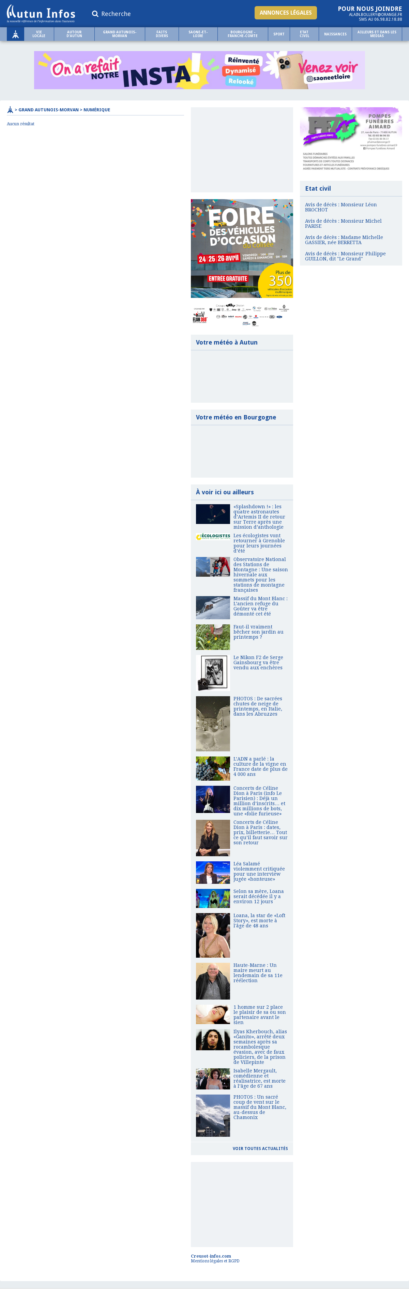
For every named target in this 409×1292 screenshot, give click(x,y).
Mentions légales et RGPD (215, 1261)
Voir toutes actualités (260, 1148)
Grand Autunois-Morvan (119, 34)
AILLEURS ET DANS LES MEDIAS (377, 34)
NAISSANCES (335, 34)
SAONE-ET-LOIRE (198, 34)
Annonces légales (286, 13)
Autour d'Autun (74, 34)
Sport (279, 34)
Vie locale (38, 34)
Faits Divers (162, 34)
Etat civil (304, 34)
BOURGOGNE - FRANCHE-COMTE (243, 34)
